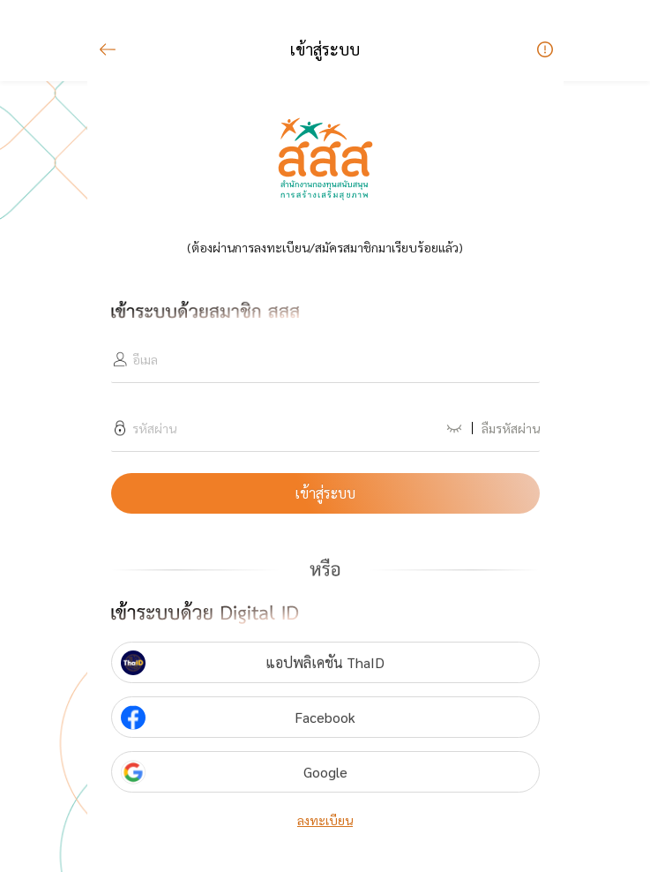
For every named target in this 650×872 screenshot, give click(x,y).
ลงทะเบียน (325, 820)
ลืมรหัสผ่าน (511, 428)
